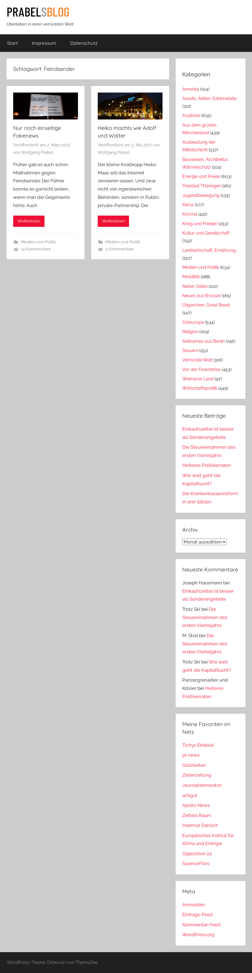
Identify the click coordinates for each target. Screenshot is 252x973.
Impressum (44, 43)
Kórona (189, 214)
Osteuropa (193, 322)
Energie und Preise (201, 176)
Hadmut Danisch (200, 825)
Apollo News (196, 805)
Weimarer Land (198, 378)
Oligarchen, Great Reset (206, 305)
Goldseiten (194, 765)
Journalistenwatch (202, 785)
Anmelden (193, 904)
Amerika (190, 89)
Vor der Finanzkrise (201, 369)
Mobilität (191, 276)
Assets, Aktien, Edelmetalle (209, 98)
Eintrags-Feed (197, 914)
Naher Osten (195, 286)
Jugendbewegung (201, 195)
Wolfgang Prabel (37, 152)
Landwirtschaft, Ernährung (209, 250)
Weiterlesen (28, 221)
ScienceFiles (195, 863)
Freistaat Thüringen (201, 185)
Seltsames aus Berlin (203, 341)
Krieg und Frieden (200, 223)
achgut (189, 795)
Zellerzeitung (196, 775)
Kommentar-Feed (201, 924)
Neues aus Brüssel (201, 295)
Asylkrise (191, 115)
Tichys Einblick (198, 745)
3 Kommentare (119, 249)
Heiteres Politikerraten (206, 465)
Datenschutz (83, 43)
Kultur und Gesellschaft (205, 233)
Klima (188, 204)
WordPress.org (198, 934)
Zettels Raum (196, 815)
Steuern (190, 350)
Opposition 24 (197, 853)
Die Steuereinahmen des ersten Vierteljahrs (204, 617)
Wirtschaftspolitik (199, 388)
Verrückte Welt (197, 360)
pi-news (191, 755)
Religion (190, 331)
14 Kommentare (36, 249)
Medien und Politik (38, 241)
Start (12, 43)
